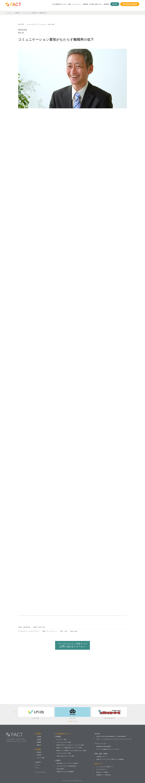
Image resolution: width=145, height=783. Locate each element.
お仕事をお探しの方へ (95, 4)
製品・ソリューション (74, 4)
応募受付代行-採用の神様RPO (103, 746)
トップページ (9, 12)
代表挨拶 (39, 736)
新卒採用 (39, 752)
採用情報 (106, 4)
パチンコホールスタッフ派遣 (64, 742)
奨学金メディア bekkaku (102, 772)
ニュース (37, 765)
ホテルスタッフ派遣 (61, 739)
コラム (36, 767)
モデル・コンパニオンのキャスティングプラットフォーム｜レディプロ (113, 739)
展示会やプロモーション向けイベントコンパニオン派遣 (70, 745)
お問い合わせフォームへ (72, 645)
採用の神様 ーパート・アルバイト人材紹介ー (68, 763)
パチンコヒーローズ (101, 769)
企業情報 (85, 4)
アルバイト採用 (40, 757)
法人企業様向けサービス (59, 4)
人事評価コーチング (101, 756)
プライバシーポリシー (40, 772)
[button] (68, 721)
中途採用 (39, 755)
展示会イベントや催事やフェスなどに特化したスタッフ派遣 (71, 750)
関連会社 (39, 745)
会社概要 (39, 739)
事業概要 (39, 742)
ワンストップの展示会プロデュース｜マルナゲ (107, 749)
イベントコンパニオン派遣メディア (105, 766)
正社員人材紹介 (60, 768)
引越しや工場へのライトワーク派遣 (65, 756)
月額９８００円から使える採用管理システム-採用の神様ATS (111, 736)
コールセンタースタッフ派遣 (64, 753)
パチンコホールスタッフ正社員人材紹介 (66, 766)
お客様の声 (38, 762)
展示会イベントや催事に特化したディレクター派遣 (69, 747)
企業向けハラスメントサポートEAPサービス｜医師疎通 (109, 759)
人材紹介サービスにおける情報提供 (65, 771)
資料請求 (114, 4)
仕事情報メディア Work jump (103, 775)
